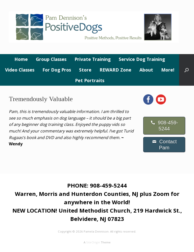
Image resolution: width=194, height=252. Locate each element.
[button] (186, 70)
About (146, 70)
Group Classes (51, 59)
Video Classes (19, 70)
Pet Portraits (89, 80)
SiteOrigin (93, 242)
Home (21, 59)
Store (85, 70)
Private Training (93, 59)
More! (167, 70)
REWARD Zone (115, 70)
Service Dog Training (142, 59)
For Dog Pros (56, 70)
